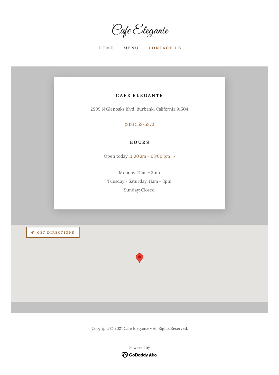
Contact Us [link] (165, 47)
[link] (139, 32)
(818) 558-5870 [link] (139, 124)
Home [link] (106, 47)
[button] (173, 156)
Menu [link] (131, 47)
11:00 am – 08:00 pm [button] (149, 156)
